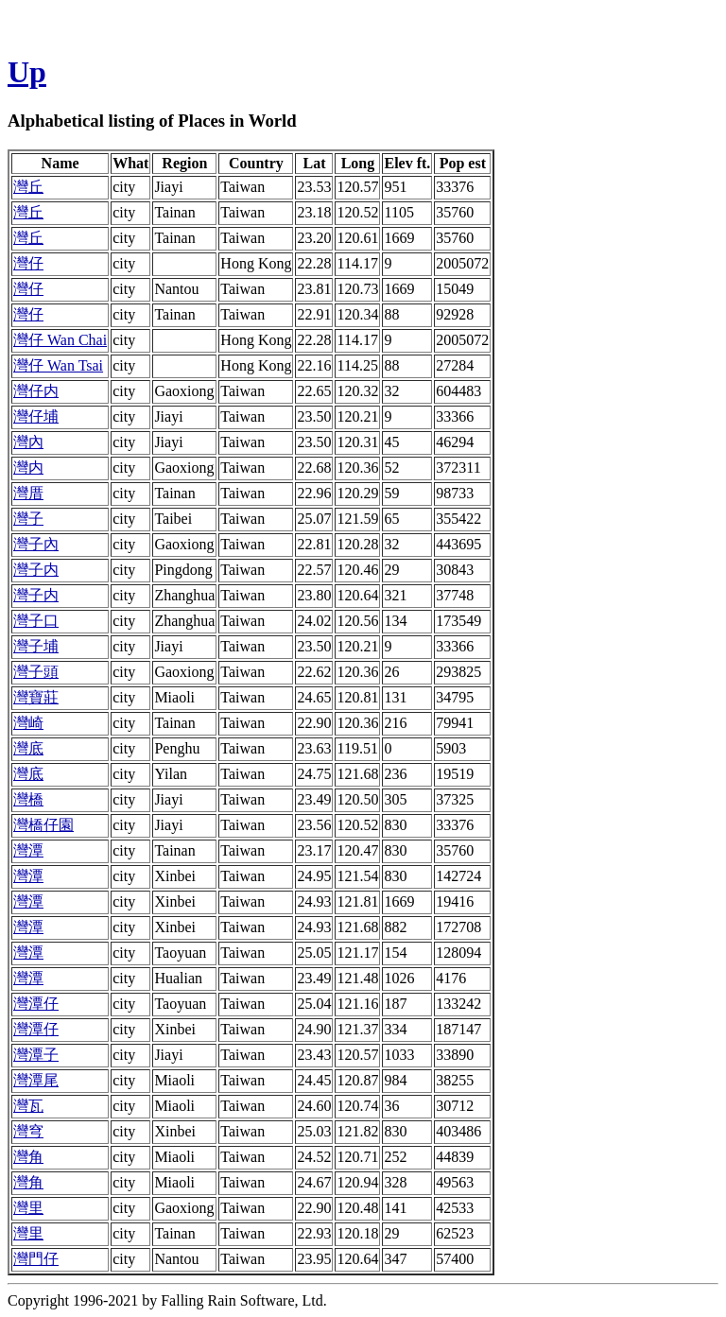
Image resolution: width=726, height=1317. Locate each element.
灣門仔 (36, 1259)
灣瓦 (28, 1106)
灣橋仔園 (43, 825)
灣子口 (36, 621)
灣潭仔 (36, 1004)
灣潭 (28, 850)
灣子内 (36, 570)
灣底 (28, 748)
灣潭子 (36, 1055)
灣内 (28, 467)
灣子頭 (36, 672)
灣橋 (28, 799)
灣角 (28, 1157)
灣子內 (36, 544)
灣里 (28, 1208)
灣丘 (28, 187)
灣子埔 (36, 646)
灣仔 (28, 263)
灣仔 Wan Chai (60, 340)
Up (27, 72)
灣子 (28, 519)
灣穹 (28, 1131)
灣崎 (28, 723)
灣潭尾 (36, 1080)
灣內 (28, 442)
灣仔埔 (36, 416)
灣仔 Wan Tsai (58, 365)
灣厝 (28, 493)
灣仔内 (36, 391)
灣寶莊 (36, 697)
